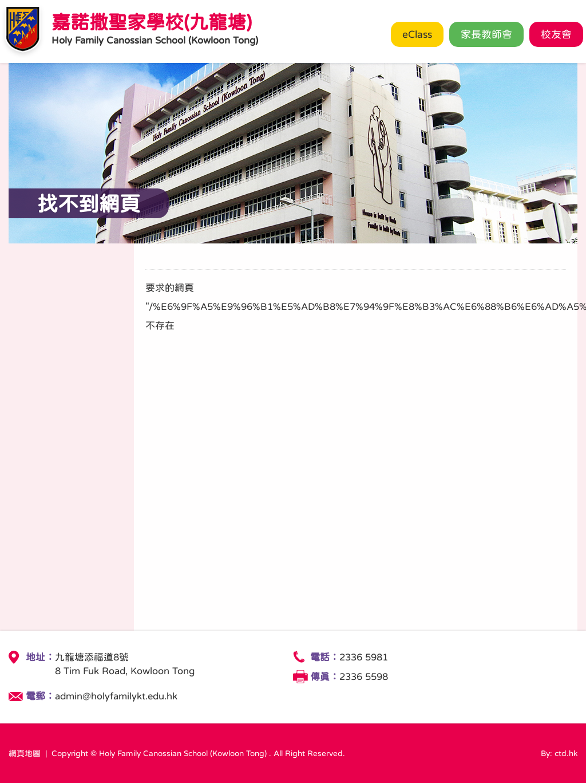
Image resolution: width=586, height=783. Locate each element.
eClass (417, 34)
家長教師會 (486, 34)
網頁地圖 (25, 753)
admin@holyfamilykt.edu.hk (116, 696)
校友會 (556, 34)
